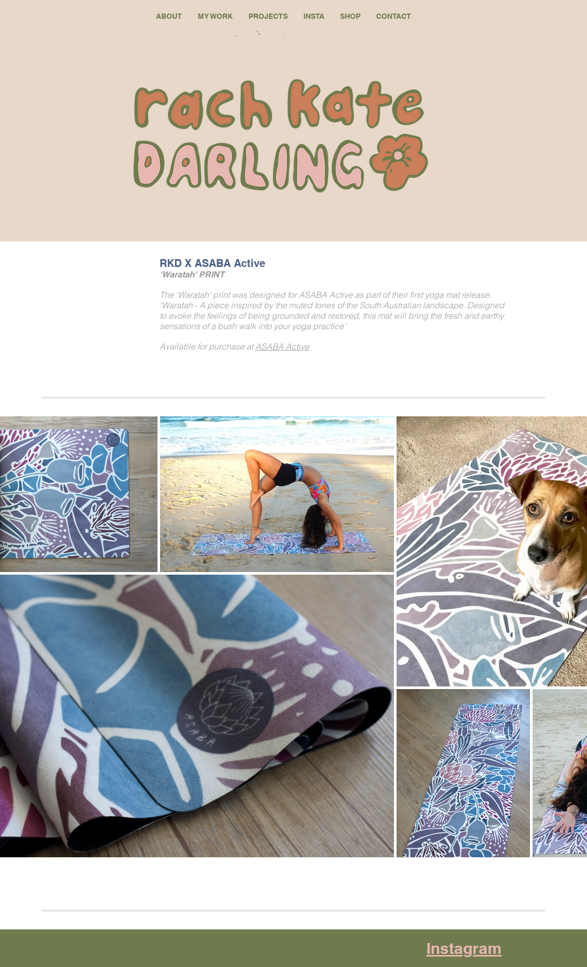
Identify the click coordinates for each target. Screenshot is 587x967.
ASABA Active (282, 346)
